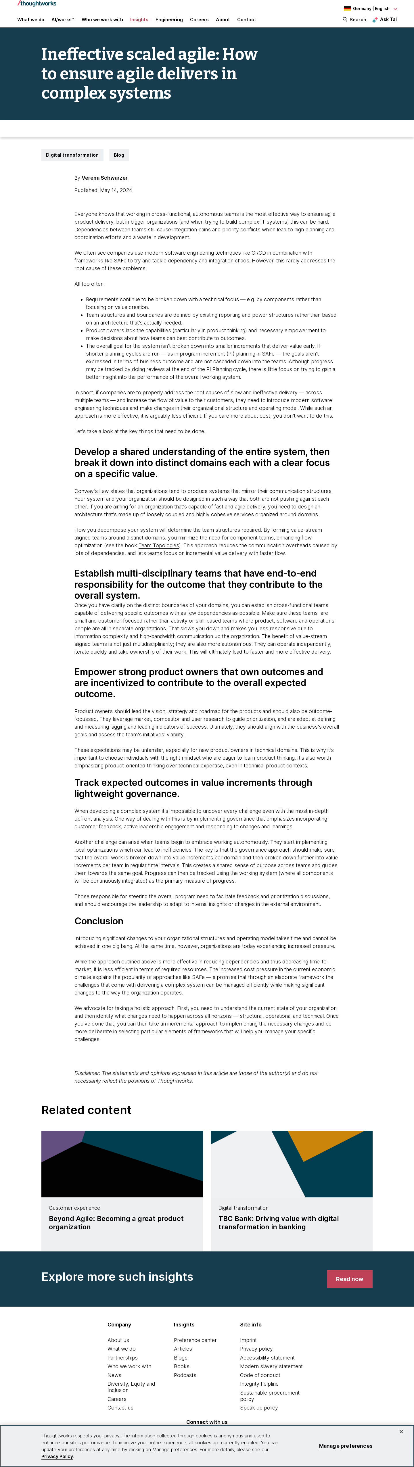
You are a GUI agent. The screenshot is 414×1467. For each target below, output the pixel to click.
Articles (183, 1356)
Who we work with (129, 1374)
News (114, 1383)
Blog (119, 163)
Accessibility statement (267, 1365)
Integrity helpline (259, 1392)
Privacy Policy (57, 1456)
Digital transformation (72, 163)
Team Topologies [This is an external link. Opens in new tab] (159, 553)
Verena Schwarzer (105, 186)
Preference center (195, 1348)
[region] (207, 1446)
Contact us (120, 1416)
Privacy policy (256, 1356)
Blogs (180, 1365)
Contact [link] (246, 23)
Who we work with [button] (102, 23)
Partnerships (123, 1365)
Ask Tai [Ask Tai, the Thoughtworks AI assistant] (388, 23)
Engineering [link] (169, 23)
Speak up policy (259, 1416)
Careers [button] (199, 23)
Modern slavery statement (271, 1374)
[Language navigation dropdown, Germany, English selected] (365, 8)
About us (118, 1348)
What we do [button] (30, 23)
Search (358, 23)
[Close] (401, 1431)
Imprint (248, 1348)
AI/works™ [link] (62, 23)
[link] (350, 1287)
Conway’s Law (91, 499)
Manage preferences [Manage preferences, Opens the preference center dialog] (346, 1446)
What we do (122, 1356)
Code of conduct (260, 1383)
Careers (117, 1407)
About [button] (223, 23)
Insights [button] (139, 23)
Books (181, 1374)
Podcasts (185, 1383)
